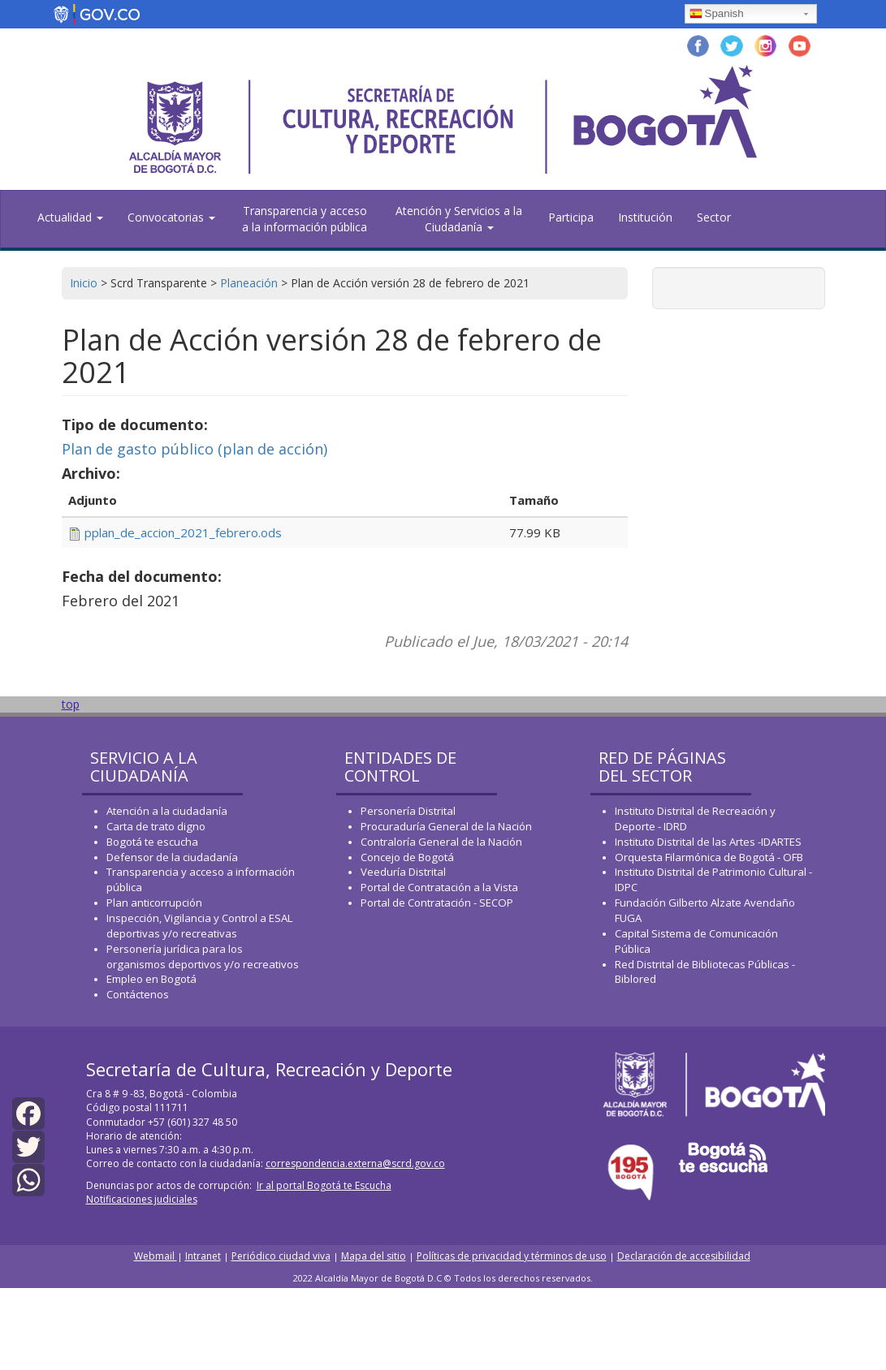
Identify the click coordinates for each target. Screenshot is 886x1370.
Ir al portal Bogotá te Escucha (324, 1185)
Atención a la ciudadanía (166, 810)
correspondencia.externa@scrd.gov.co (355, 1163)
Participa (571, 217)
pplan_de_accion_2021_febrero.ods (183, 532)
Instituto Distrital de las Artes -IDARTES (709, 841)
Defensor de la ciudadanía (172, 857)
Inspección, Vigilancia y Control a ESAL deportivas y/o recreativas (199, 926)
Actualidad (70, 217)
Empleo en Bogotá (151, 978)
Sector (714, 217)
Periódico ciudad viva (281, 1256)
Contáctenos (137, 994)
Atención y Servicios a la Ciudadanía (458, 219)
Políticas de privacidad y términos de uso (512, 1256)
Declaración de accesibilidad (683, 1256)
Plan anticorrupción (154, 902)
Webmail (155, 1256)
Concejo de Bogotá (407, 857)
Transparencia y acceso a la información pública (304, 219)
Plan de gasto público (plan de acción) (194, 449)
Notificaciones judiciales (141, 1199)
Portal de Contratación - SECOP (437, 902)
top (71, 704)
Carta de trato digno (155, 826)
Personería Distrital (408, 810)
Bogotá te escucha (152, 841)
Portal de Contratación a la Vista (439, 887)
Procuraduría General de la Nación (446, 826)
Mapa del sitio (373, 1256)
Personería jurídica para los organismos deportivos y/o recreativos (202, 956)
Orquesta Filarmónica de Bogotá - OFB (709, 857)
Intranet (203, 1256)
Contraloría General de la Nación (441, 841)
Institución (645, 217)
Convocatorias (171, 217)
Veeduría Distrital (403, 871)
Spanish (716, 14)
